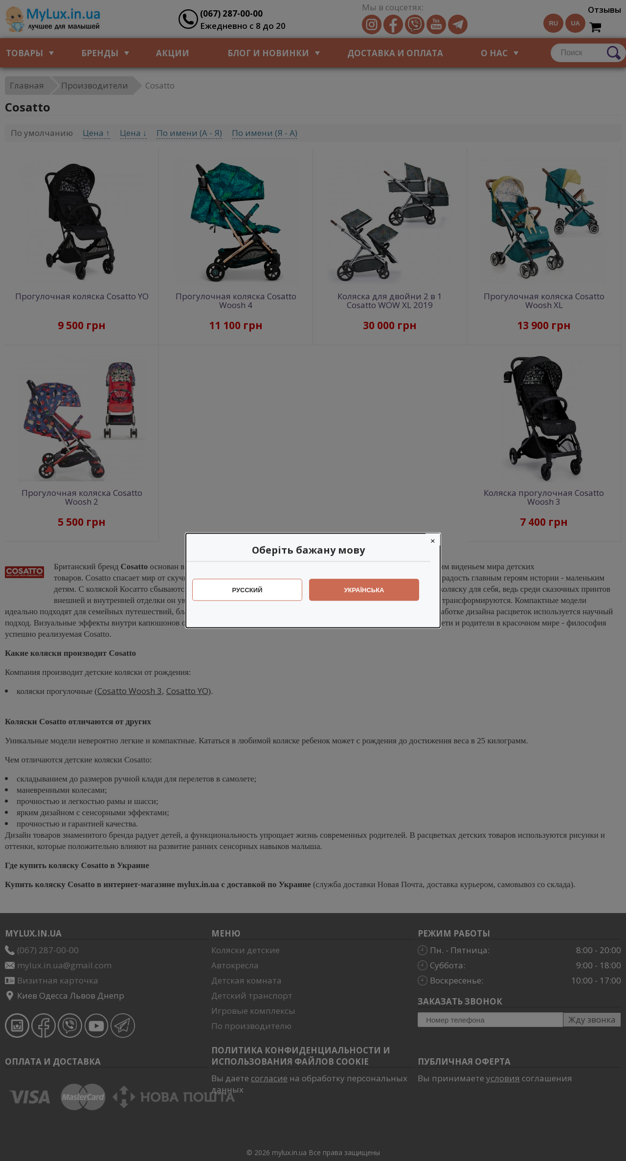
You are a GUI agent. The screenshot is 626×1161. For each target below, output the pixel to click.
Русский (252, 590)
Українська (369, 590)
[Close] (437, 540)
